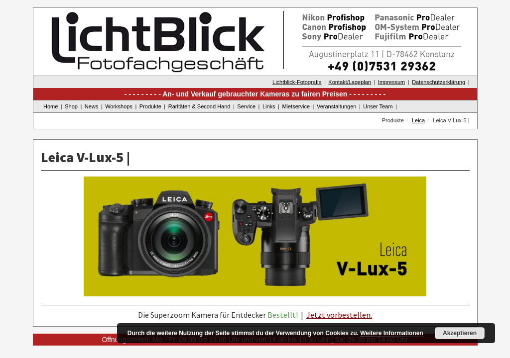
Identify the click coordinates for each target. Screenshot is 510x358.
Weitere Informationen (391, 333)
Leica (418, 120)
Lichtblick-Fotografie (296, 82)
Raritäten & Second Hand (199, 106)
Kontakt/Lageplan (349, 82)
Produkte (150, 106)
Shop (71, 106)
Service (246, 106)
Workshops (118, 106)
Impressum (391, 82)
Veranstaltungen (337, 106)
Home (50, 106)
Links (268, 106)
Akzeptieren (460, 333)
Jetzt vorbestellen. (339, 315)
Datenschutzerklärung (438, 82)
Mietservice (296, 106)
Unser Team (377, 106)
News (92, 106)
